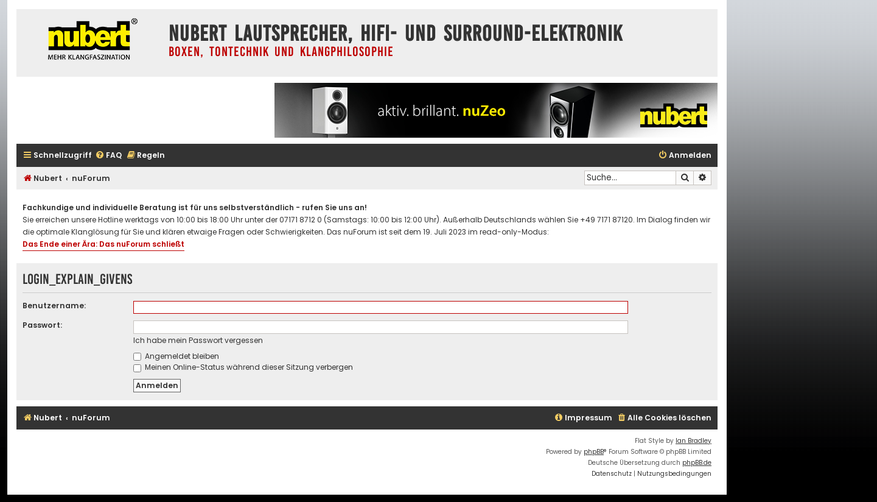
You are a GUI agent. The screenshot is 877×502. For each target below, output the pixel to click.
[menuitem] (108, 155)
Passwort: (42, 325)
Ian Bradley (693, 440)
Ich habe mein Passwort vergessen (198, 340)
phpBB (594, 451)
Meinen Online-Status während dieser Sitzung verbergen (243, 367)
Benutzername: (54, 305)
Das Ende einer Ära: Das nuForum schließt (103, 244)
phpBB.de (696, 462)
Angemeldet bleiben (176, 356)
